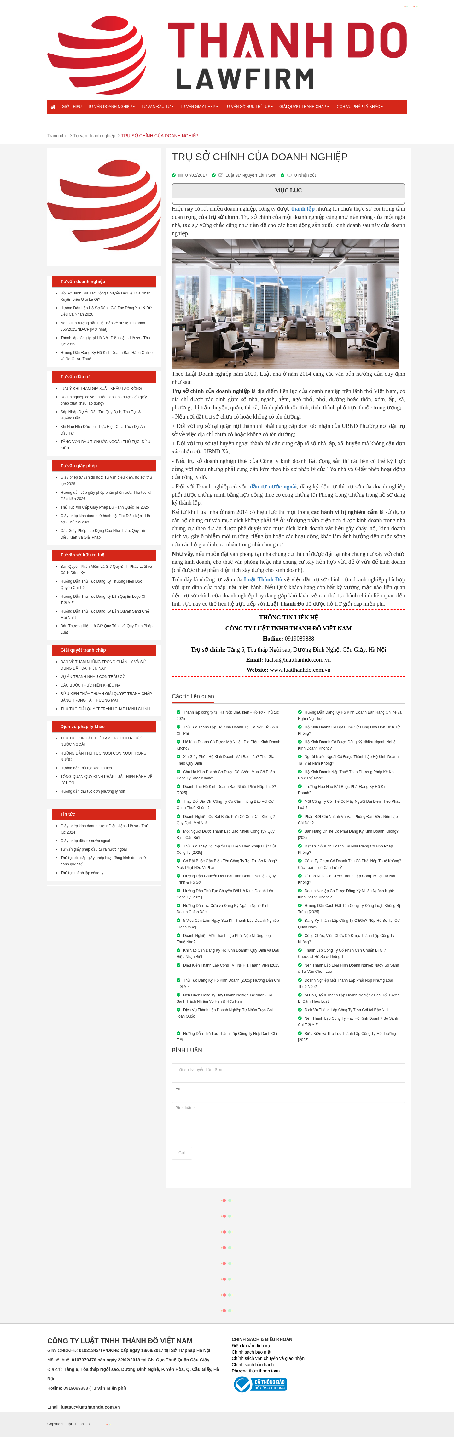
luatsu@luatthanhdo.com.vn (298, 659)
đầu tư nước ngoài (273, 486)
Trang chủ (57, 135)
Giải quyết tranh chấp (304, 107)
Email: (83, 1407)
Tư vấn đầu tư (157, 107)
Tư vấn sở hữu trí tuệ (249, 107)
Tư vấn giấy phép (199, 107)
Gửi (181, 1152)
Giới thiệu (72, 107)
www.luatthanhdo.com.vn (300, 669)
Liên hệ (69, 120)
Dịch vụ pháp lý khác (359, 107)
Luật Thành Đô (263, 579)
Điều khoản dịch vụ (251, 1345)
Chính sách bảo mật (251, 1351)
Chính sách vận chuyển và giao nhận (268, 1358)
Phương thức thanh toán (256, 1370)
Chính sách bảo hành (253, 1364)
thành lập (303, 209)
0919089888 (299, 638)
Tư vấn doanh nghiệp (111, 107)
